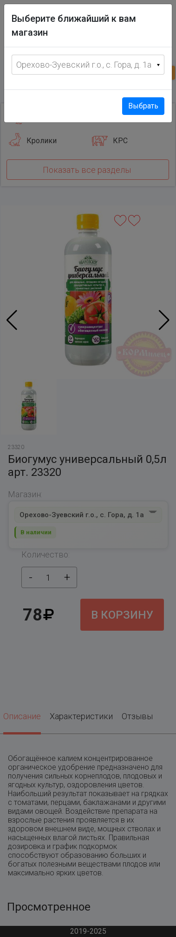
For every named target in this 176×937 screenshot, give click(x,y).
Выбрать (143, 105)
